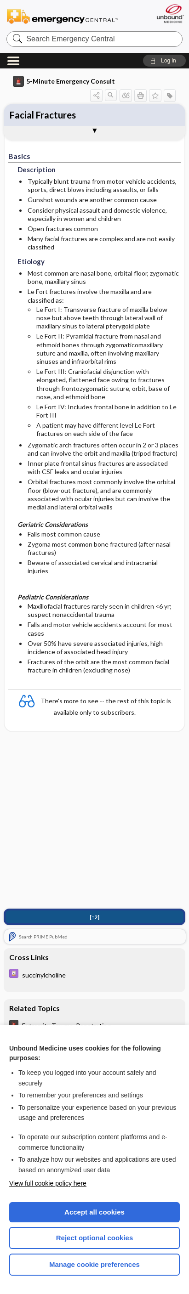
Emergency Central (62, 16)
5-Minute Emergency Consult (64, 81)
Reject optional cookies (94, 1238)
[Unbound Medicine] (170, 13)
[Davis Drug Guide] (94, 974)
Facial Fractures (43, 114)
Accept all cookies (94, 1212)
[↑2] (94, 917)
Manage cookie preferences (94, 1264)
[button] (164, 61)
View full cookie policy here (47, 1183)
